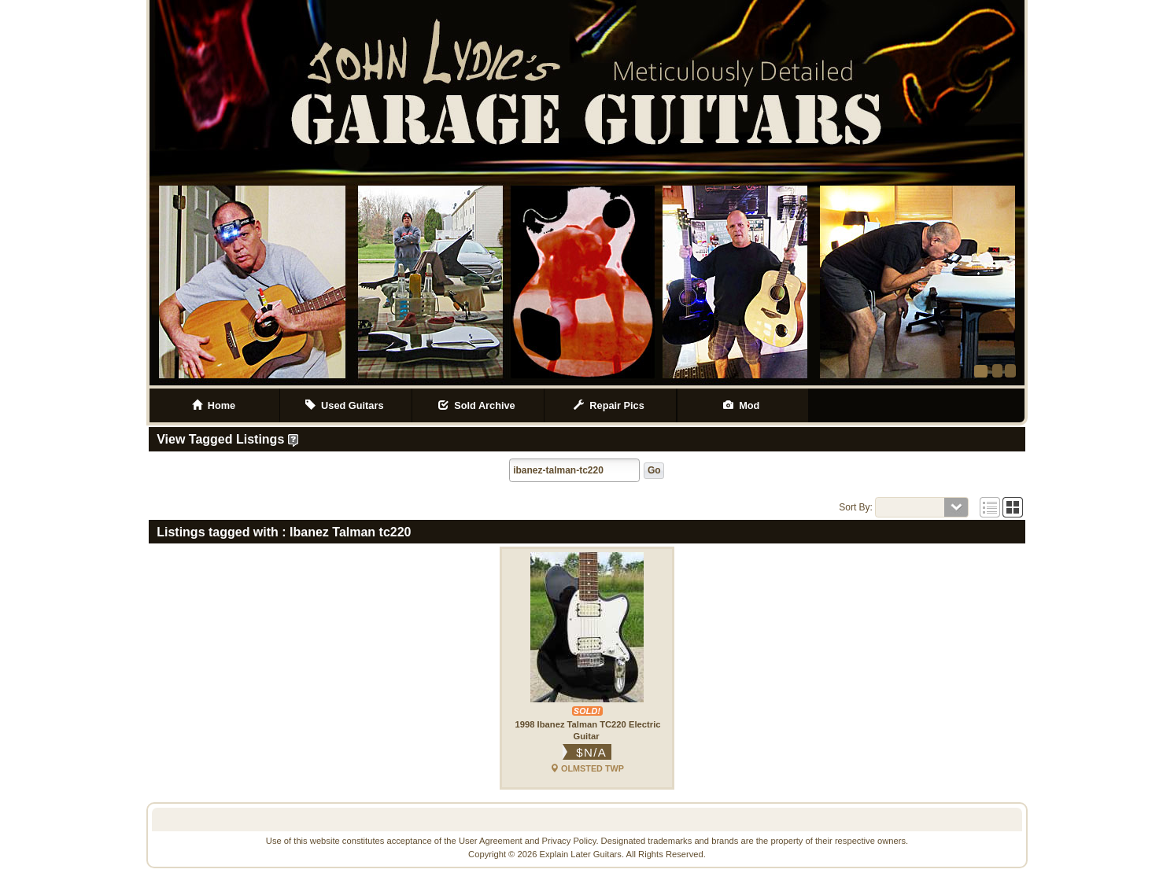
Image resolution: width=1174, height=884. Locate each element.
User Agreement (490, 840)
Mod (742, 405)
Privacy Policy (569, 840)
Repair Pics (610, 405)
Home (214, 405)
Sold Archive (478, 405)
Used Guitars (345, 405)
